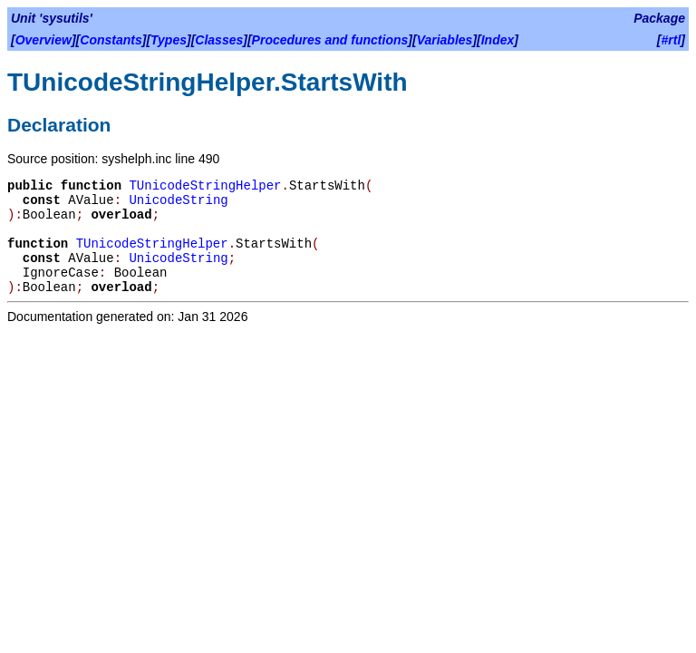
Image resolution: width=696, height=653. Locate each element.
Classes (219, 40)
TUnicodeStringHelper (205, 186)
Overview (43, 40)
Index (498, 40)
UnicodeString (178, 200)
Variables (445, 40)
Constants (110, 40)
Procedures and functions (330, 40)
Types (168, 40)
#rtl (672, 40)
